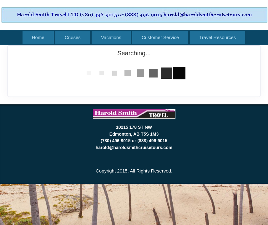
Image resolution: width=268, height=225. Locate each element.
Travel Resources (217, 37)
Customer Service (160, 37)
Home (38, 37)
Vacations (111, 37)
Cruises (73, 37)
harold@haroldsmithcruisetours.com (134, 147)
